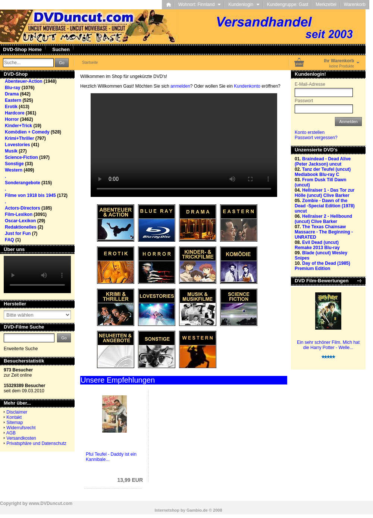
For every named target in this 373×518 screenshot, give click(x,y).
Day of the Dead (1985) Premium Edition (322, 266)
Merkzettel (326, 4)
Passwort (304, 100)
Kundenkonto (247, 86)
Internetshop (166, 510)
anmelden (180, 86)
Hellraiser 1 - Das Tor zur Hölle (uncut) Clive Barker (325, 193)
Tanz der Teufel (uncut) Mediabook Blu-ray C (323, 172)
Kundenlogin (243, 4)
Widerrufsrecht (20, 427)
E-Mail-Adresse (310, 84)
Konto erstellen (310, 132)
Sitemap (14, 422)
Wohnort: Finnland (199, 4)
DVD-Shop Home (22, 49)
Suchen (61, 49)
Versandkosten (21, 438)
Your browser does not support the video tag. (184, 145)
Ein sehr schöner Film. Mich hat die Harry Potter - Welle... (328, 345)
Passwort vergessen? (316, 137)
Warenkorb (355, 4)
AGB (11, 433)
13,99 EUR (130, 480)
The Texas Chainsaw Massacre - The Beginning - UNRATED (324, 232)
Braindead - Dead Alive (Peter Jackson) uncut (323, 161)
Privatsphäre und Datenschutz (36, 443)
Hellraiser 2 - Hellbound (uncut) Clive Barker (323, 219)
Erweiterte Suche (21, 348)
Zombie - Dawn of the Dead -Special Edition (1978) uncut (325, 206)
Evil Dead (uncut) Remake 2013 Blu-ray (317, 245)
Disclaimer (16, 412)
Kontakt (14, 417)
